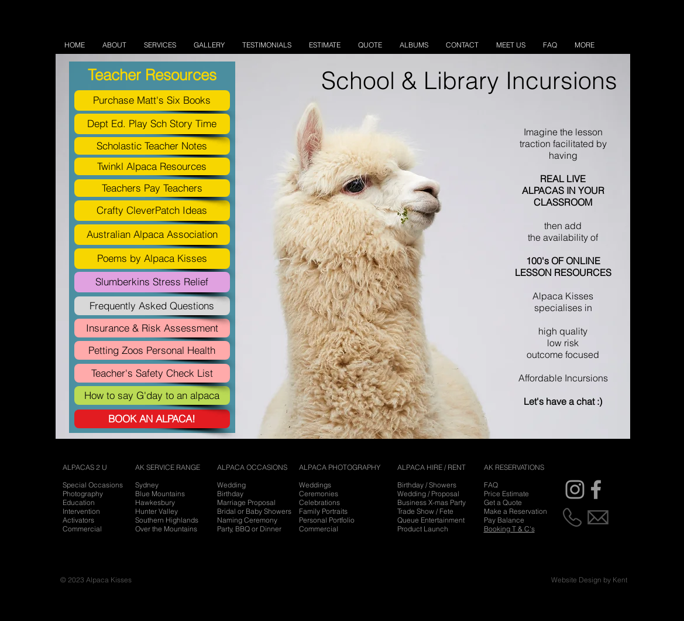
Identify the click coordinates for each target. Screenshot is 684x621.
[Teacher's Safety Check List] (152, 373)
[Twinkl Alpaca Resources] (152, 166)
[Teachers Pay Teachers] (152, 188)
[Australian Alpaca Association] (152, 234)
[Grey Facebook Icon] (596, 489)
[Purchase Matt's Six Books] (152, 100)
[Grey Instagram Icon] (574, 489)
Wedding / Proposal (428, 493)
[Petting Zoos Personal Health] (152, 350)
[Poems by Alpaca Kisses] (152, 258)
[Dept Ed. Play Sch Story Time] (152, 124)
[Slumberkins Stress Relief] (152, 282)
